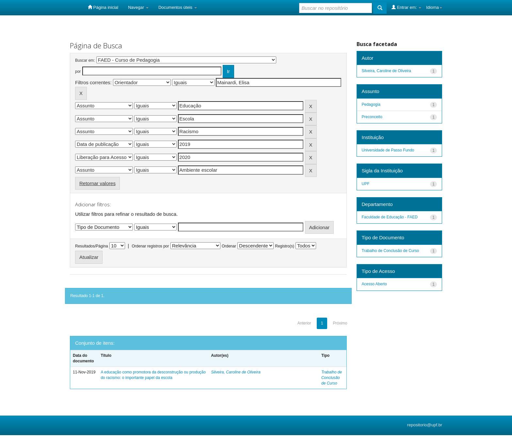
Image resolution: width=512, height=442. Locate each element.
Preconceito (372, 117)
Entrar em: (406, 7)
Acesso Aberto (374, 284)
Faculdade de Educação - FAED (390, 217)
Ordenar (229, 246)
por (78, 71)
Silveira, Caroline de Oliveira (235, 372)
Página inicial (103, 7)
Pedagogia (371, 104)
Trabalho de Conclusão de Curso (331, 378)
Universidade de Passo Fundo (388, 150)
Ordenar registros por (150, 246)
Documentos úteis (177, 7)
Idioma (434, 7)
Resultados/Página (91, 246)
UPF (366, 184)
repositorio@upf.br (424, 424)
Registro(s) (284, 246)
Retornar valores (97, 183)
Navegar (138, 7)
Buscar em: (85, 60)
